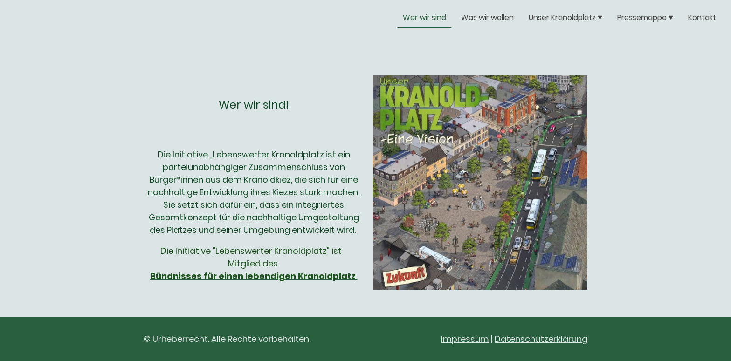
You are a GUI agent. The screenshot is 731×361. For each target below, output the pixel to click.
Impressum (465, 339)
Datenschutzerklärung (541, 339)
